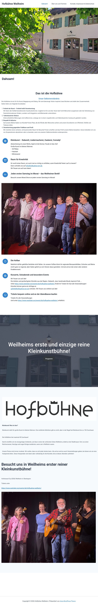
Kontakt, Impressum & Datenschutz (83, 4)
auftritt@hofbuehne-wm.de (20, 298)
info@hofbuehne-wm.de (35, 171)
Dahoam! (46, 4)
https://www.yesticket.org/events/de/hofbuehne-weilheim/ (36, 293)
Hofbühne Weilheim (13, 3)
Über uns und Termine (60, 4)
